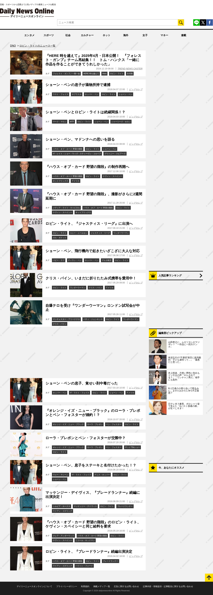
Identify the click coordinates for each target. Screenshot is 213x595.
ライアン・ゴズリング (62, 511)
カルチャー (87, 35)
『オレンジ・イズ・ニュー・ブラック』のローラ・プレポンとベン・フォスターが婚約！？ (92, 413)
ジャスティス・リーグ (100, 233)
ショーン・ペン (125, 94)
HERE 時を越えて (91, 73)
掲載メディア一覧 (101, 586)
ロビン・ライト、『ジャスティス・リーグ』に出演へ (89, 224)
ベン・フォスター (113, 424)
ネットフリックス (60, 181)
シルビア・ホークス (61, 506)
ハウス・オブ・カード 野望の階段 (67, 149)
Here (104, 73)
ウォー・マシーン (60, 475)
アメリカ (75, 181)
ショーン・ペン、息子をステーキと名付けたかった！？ (90, 465)
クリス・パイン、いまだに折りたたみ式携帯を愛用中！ (90, 278)
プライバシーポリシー (66, 586)
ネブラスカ (76, 94)
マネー (164, 35)
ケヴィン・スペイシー (112, 176)
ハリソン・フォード (84, 566)
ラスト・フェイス (60, 94)
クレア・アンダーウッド (63, 536)
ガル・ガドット (59, 238)
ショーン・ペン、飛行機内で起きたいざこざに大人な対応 (92, 251)
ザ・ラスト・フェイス (79, 393)
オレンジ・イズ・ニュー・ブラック (68, 424)
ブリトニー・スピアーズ (115, 153)
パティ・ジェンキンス (93, 319)
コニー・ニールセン (78, 233)
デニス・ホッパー (102, 475)
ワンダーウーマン (121, 233)
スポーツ (49, 35)
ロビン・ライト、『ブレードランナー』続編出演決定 (88, 552)
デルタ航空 (106, 260)
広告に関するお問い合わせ (126, 586)
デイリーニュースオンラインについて (34, 586)
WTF (72, 122)
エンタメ (29, 35)
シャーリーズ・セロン (121, 122)
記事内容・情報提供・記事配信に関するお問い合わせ (168, 586)
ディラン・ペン (74, 260)
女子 (145, 35)
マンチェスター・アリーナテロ (66, 319)
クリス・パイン (95, 287)
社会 (68, 35)
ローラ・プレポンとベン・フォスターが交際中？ (85, 438)
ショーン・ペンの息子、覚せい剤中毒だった (81, 383)
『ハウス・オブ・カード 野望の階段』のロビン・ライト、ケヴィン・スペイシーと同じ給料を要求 (93, 524)
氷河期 (130, 73)
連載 (183, 35)
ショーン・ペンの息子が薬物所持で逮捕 (77, 85)
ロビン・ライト (117, 73)
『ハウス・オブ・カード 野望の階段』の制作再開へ (87, 167)
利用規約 (85, 586)
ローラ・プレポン (95, 424)
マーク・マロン (59, 122)
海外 (125, 35)
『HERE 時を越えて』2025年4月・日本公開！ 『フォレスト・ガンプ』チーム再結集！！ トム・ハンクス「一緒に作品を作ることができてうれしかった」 (93, 60)
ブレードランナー (125, 506)
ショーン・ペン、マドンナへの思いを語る (80, 139)
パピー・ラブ (58, 260)
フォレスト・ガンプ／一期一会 (66, 73)
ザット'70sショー (132, 447)
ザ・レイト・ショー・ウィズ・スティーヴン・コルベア (77, 153)
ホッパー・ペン (91, 94)
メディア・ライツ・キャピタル (66, 208)
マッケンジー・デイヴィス (85, 506)
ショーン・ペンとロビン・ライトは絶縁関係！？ (85, 112)
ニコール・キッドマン (85, 540)
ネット (106, 35)
